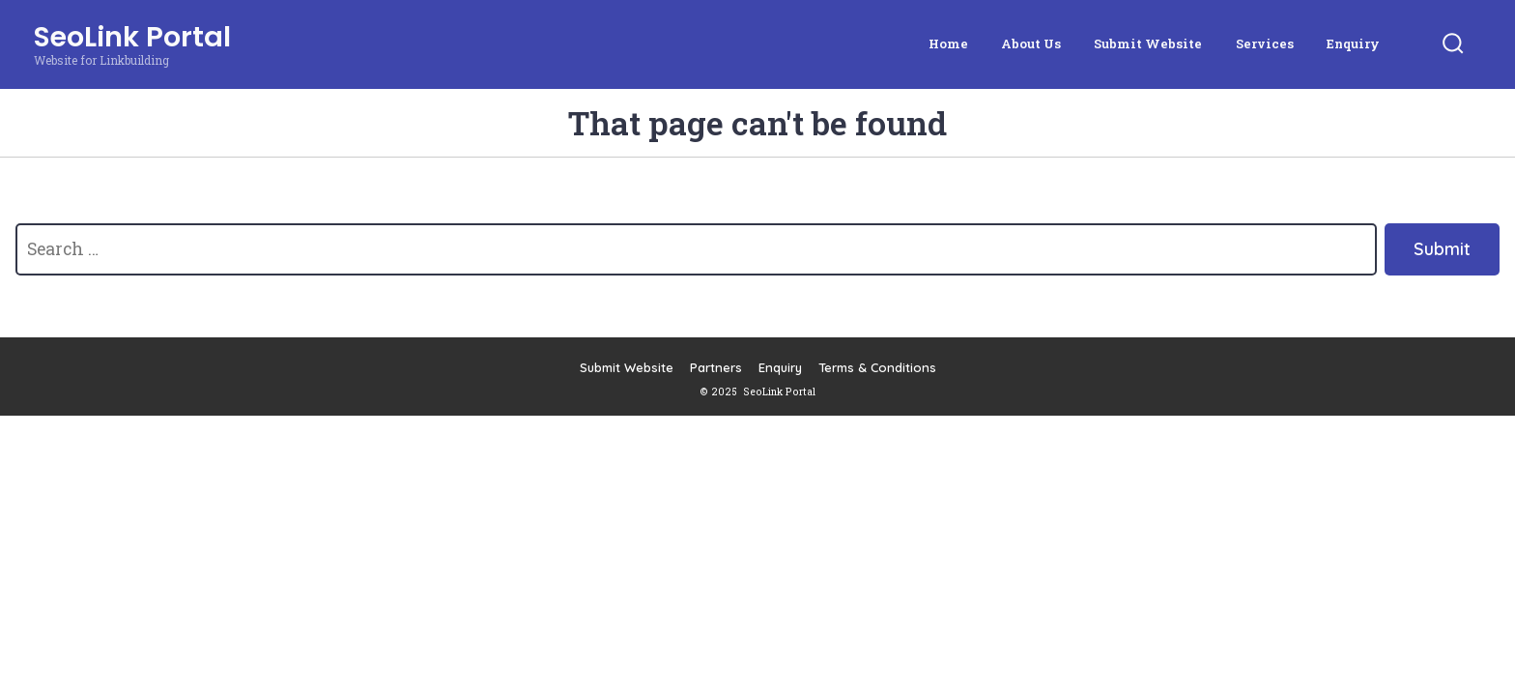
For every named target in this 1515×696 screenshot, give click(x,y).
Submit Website (1148, 43)
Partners (716, 367)
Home (948, 43)
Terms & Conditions (877, 367)
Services (1265, 43)
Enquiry (1353, 43)
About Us (1031, 43)
